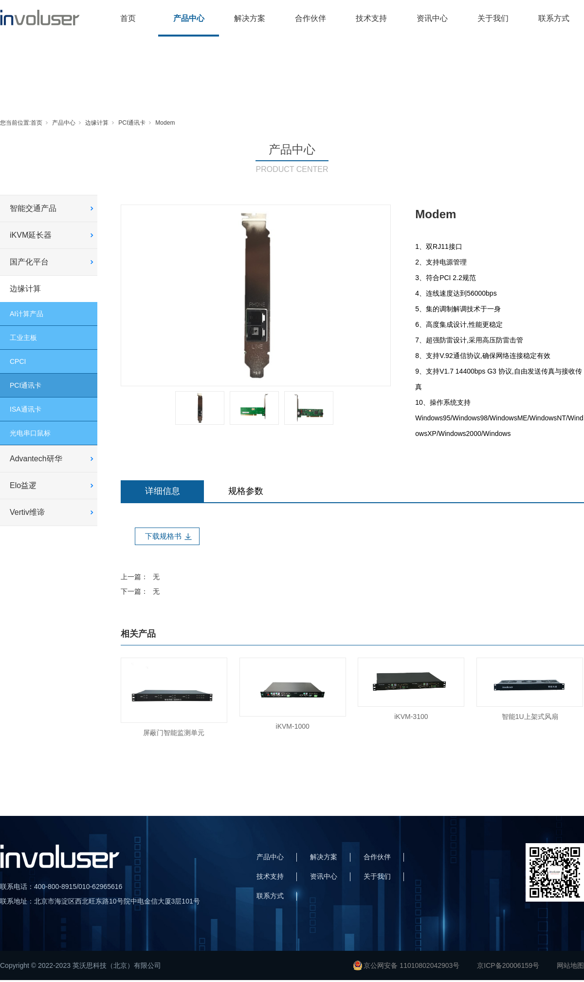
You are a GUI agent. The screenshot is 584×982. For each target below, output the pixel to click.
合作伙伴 (310, 18)
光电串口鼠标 (30, 433)
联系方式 (553, 18)
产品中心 (188, 18)
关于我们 (493, 18)
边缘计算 (97, 122)
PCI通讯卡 (132, 122)
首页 (128, 18)
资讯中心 (432, 18)
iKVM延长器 (31, 235)
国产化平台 (29, 262)
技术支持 (371, 18)
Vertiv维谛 (27, 512)
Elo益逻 (23, 485)
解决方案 (249, 18)
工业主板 (23, 337)
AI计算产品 (26, 314)
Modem (165, 122)
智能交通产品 (33, 208)
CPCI (18, 361)
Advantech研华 (36, 458)
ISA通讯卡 (25, 409)
